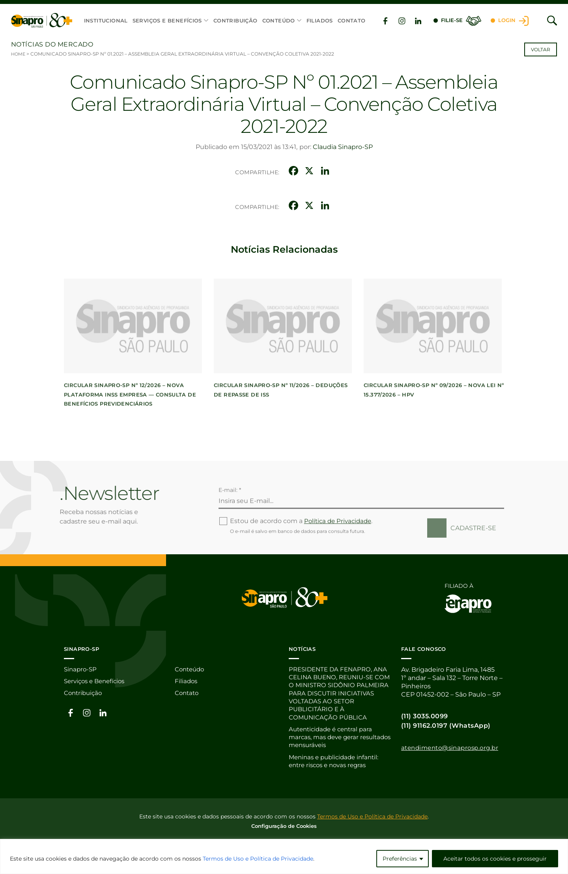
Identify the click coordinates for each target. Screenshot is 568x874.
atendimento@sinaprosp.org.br (453, 747)
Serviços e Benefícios (167, 20)
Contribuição (235, 20)
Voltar (540, 49)
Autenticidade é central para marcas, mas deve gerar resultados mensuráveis (333, 739)
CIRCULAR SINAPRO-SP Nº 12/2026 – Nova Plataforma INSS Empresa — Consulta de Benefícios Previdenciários (130, 421)
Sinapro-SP (81, 669)
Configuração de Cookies (284, 829)
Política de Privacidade (339, 548)
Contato (351, 20)
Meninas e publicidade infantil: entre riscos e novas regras (337, 764)
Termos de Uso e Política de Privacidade (258, 858)
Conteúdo (278, 20)
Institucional (105, 20)
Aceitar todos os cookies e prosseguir (495, 858)
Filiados (319, 20)
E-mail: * (230, 516)
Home (18, 54)
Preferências (400, 858)
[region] (284, 856)
